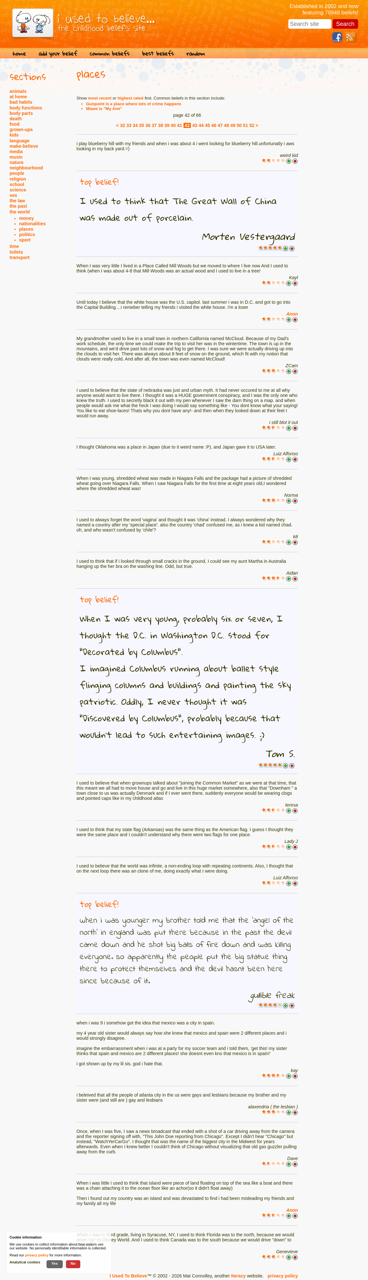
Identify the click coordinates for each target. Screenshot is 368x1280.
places (26, 229)
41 (179, 125)
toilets (16, 252)
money (26, 218)
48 (226, 125)
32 (122, 125)
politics (27, 234)
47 (220, 125)
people (17, 173)
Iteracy (238, 1275)
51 (245, 125)
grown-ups (21, 129)
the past (18, 206)
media (16, 151)
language (20, 140)
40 (173, 125)
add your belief (58, 53)
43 (194, 125)
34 (135, 125)
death (16, 118)
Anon (292, 313)
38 (160, 125)
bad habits (21, 102)
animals (18, 91)
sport (25, 239)
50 (239, 125)
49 (232, 125)
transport (20, 257)
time (14, 246)
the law (17, 200)
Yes (54, 1263)
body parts (21, 113)
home (19, 53)
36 (147, 125)
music (16, 157)
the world (20, 211)
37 (154, 125)
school (17, 184)
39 (167, 125)
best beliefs (158, 53)
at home (18, 96)
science (18, 189)
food (14, 124)
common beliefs (109, 53)
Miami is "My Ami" (104, 108)
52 (251, 125)
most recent (100, 98)
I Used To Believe (128, 1275)
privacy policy (283, 1275)
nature (17, 162)
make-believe (24, 146)
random (195, 53)
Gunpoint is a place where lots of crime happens (133, 103)
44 (201, 125)
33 (129, 125)
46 (213, 125)
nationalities (32, 223)
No (73, 1263)
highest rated (131, 98)
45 (207, 125)
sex (13, 195)
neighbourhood (26, 167)
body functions (26, 107)
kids (14, 135)
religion (18, 179)
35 (141, 125)
